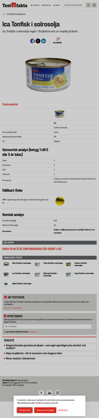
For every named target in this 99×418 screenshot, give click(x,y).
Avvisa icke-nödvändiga (45, 410)
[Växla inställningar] (63, 410)
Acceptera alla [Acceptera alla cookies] (24, 410)
